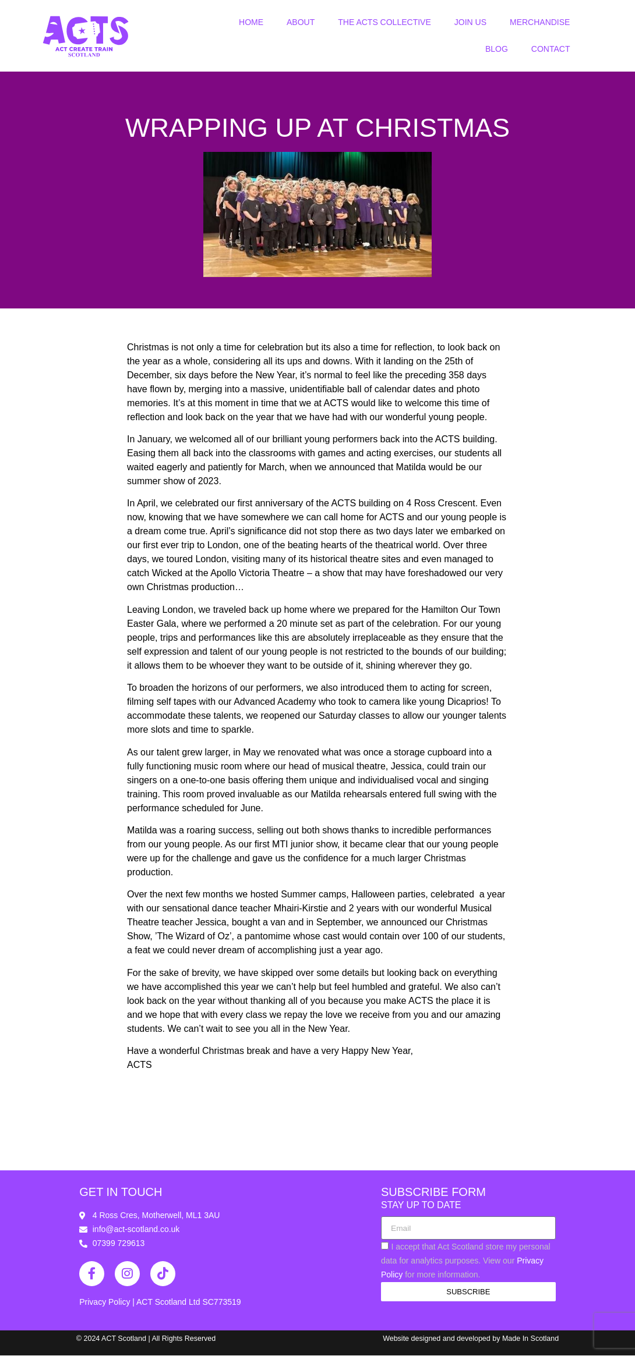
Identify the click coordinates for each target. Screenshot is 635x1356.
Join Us (470, 22)
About (301, 22)
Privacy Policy (105, 1302)
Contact (550, 49)
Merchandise (540, 22)
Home (251, 22)
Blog (496, 49)
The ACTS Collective (384, 22)
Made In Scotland (530, 1339)
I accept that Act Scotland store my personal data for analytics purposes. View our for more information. (466, 1261)
